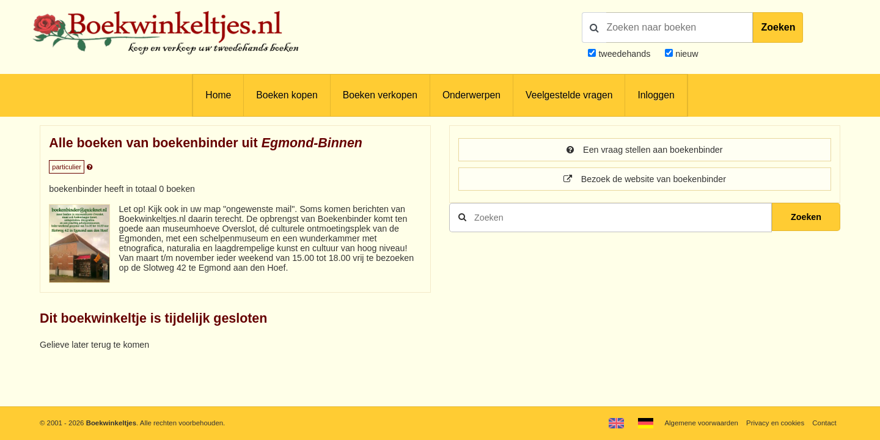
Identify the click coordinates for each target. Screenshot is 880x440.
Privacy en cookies (775, 423)
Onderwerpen (471, 95)
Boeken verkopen (380, 95)
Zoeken (778, 27)
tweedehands (624, 54)
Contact (824, 423)
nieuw (685, 54)
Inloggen (655, 95)
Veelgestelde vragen (569, 95)
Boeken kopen (286, 95)
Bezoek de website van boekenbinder (644, 179)
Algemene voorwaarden (701, 423)
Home (218, 95)
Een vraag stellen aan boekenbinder (644, 150)
